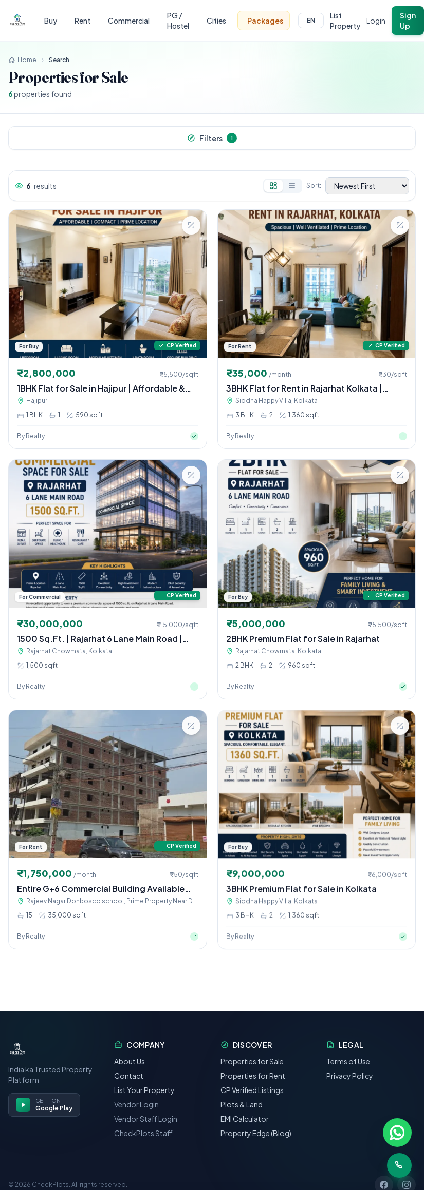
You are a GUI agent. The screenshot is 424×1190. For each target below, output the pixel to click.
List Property (345, 20)
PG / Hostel (178, 20)
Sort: (313, 185)
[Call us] (399, 1165)
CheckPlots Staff (143, 1145)
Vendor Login (136, 1117)
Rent (82, 20)
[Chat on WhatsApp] (397, 1132)
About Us (129, 1074)
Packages (265, 20)
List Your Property (144, 1102)
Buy (50, 20)
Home (22, 60)
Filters (212, 138)
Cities (216, 20)
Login (375, 20)
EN (311, 20)
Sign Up (408, 20)
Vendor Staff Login (145, 1131)
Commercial (129, 20)
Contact (128, 1088)
